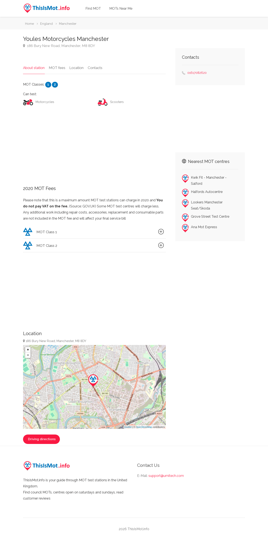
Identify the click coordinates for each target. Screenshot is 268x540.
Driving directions (41, 439)
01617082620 (197, 73)
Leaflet (128, 426)
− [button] (28, 355)
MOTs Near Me (120, 8)
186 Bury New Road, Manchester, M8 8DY (59, 46)
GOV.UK (88, 206)
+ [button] (28, 349)
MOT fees (57, 67)
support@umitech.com (166, 476)
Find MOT (93, 8)
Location (76, 67)
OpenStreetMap (144, 426)
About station (34, 67)
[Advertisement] (94, 144)
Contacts (94, 67)
